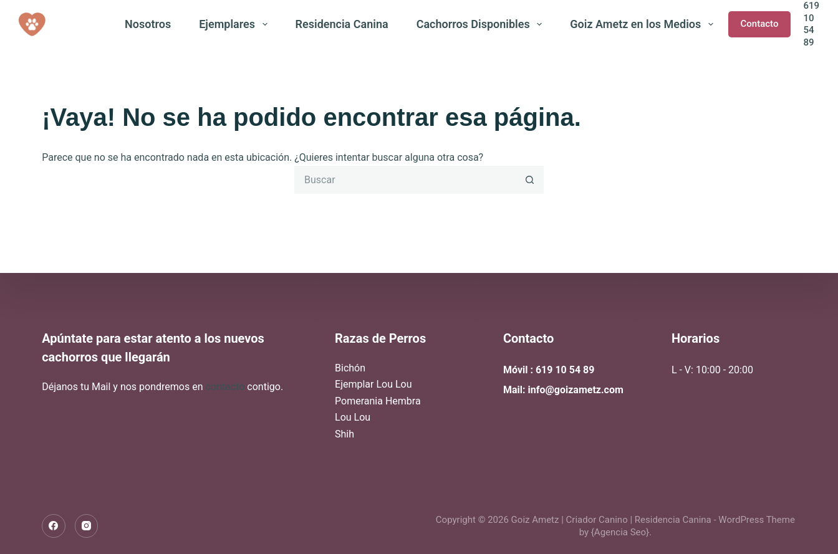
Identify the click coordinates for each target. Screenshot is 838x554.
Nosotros (148, 24)
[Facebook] (53, 526)
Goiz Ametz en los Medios (644, 24)
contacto (226, 387)
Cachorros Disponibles (482, 24)
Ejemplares (235, 24)
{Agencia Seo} (620, 532)
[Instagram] (87, 526)
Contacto (760, 23)
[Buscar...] (405, 180)
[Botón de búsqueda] (530, 180)
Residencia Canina (342, 24)
